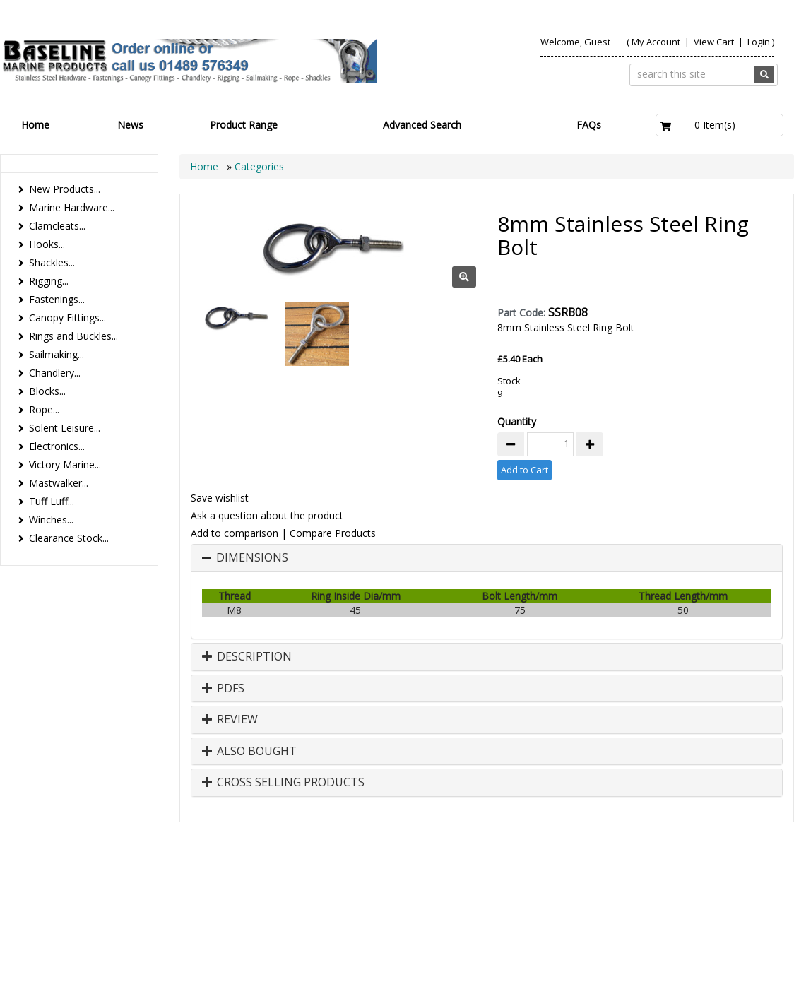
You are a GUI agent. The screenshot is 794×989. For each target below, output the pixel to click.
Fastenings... (57, 299)
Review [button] (230, 719)
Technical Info (738, 885)
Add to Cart (524, 469)
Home (35, 124)
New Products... (64, 189)
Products (485, 885)
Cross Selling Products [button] (283, 782)
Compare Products (333, 533)
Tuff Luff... (51, 501)
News (130, 124)
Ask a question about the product (267, 515)
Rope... (44, 409)
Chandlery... (55, 372)
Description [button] (247, 657)
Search (671, 885)
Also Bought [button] (249, 751)
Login (758, 41)
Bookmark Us (740, 899)
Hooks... (47, 244)
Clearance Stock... (69, 538)
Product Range (244, 124)
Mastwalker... (58, 483)
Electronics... (57, 446)
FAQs (588, 124)
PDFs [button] (223, 688)
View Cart (715, 41)
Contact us (611, 885)
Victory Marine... (65, 464)
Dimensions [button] (252, 558)
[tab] (486, 558)
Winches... (51, 519)
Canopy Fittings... (67, 317)
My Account (656, 41)
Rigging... (49, 281)
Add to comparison (234, 533)
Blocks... (47, 391)
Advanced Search (422, 124)
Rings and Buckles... (73, 336)
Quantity (516, 421)
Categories (259, 166)
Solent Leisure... (64, 427)
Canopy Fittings (598, 899)
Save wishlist (220, 497)
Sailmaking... (56, 354)
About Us (545, 885)
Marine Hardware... (71, 207)
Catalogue (676, 899)
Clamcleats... (57, 225)
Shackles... (52, 262)
